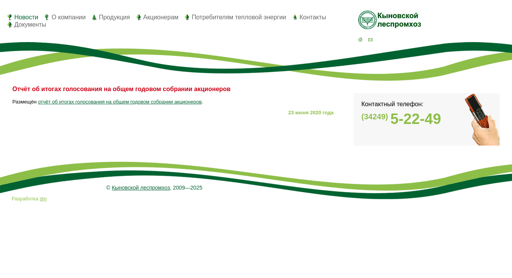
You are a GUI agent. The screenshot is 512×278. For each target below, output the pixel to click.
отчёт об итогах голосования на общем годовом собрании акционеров (120, 102)
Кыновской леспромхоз (141, 188)
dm (43, 199)
